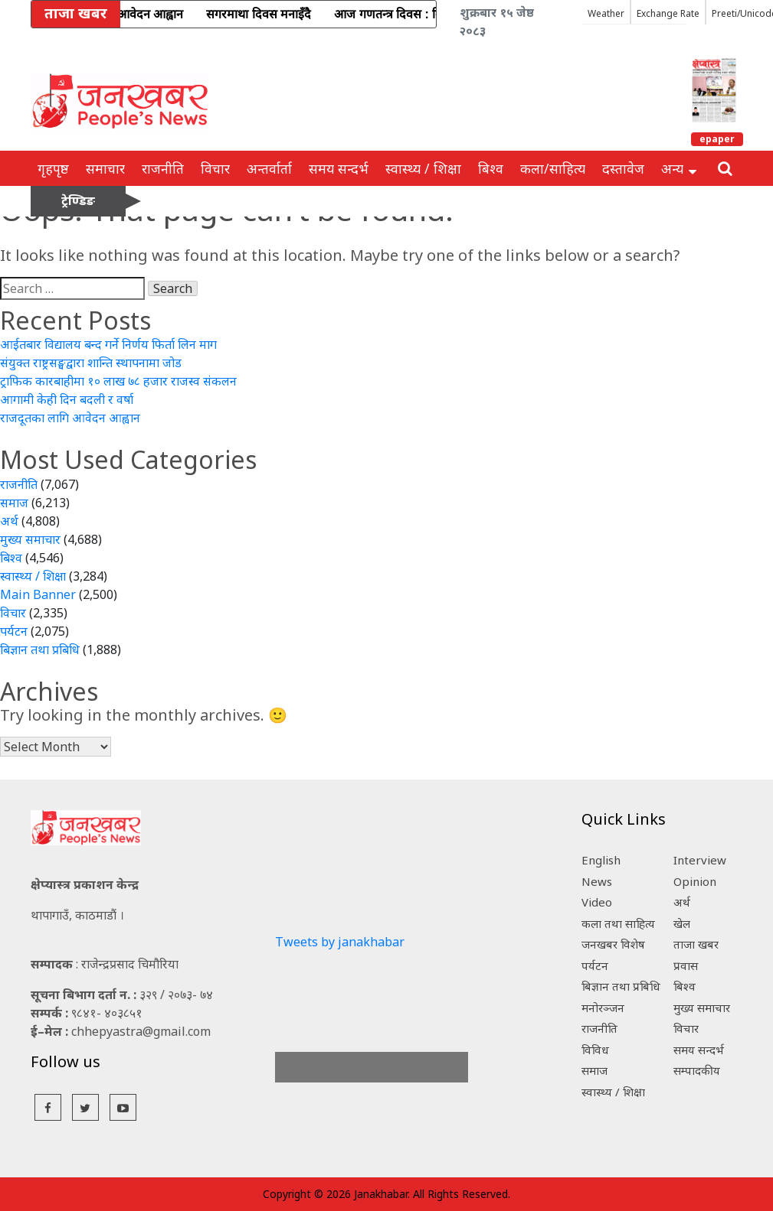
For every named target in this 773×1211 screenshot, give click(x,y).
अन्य (678, 168)
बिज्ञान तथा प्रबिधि (40, 649)
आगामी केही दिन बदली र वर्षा (66, 399)
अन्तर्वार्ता (269, 168)
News (596, 881)
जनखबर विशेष (613, 944)
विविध (595, 1049)
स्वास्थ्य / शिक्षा (423, 168)
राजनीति (163, 168)
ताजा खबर (696, 944)
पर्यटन (14, 631)
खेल (681, 923)
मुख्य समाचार (30, 539)
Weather (606, 13)
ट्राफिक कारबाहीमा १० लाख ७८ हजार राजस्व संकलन (118, 381)
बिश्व (490, 168)
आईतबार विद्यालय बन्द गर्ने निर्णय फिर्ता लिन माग (108, 344)
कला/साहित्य (552, 168)
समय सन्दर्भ (338, 168)
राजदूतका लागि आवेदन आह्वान (70, 417)
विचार (215, 168)
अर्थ (9, 521)
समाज (14, 502)
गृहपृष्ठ (53, 168)
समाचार (105, 168)
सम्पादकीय (696, 1070)
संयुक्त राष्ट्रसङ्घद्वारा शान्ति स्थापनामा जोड (91, 362)
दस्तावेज (623, 168)
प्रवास (685, 965)
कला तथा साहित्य (618, 923)
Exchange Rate (668, 13)
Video (596, 902)
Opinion (694, 881)
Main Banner (38, 594)
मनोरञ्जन (602, 1007)
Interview (699, 860)
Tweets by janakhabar (340, 941)
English (601, 860)
